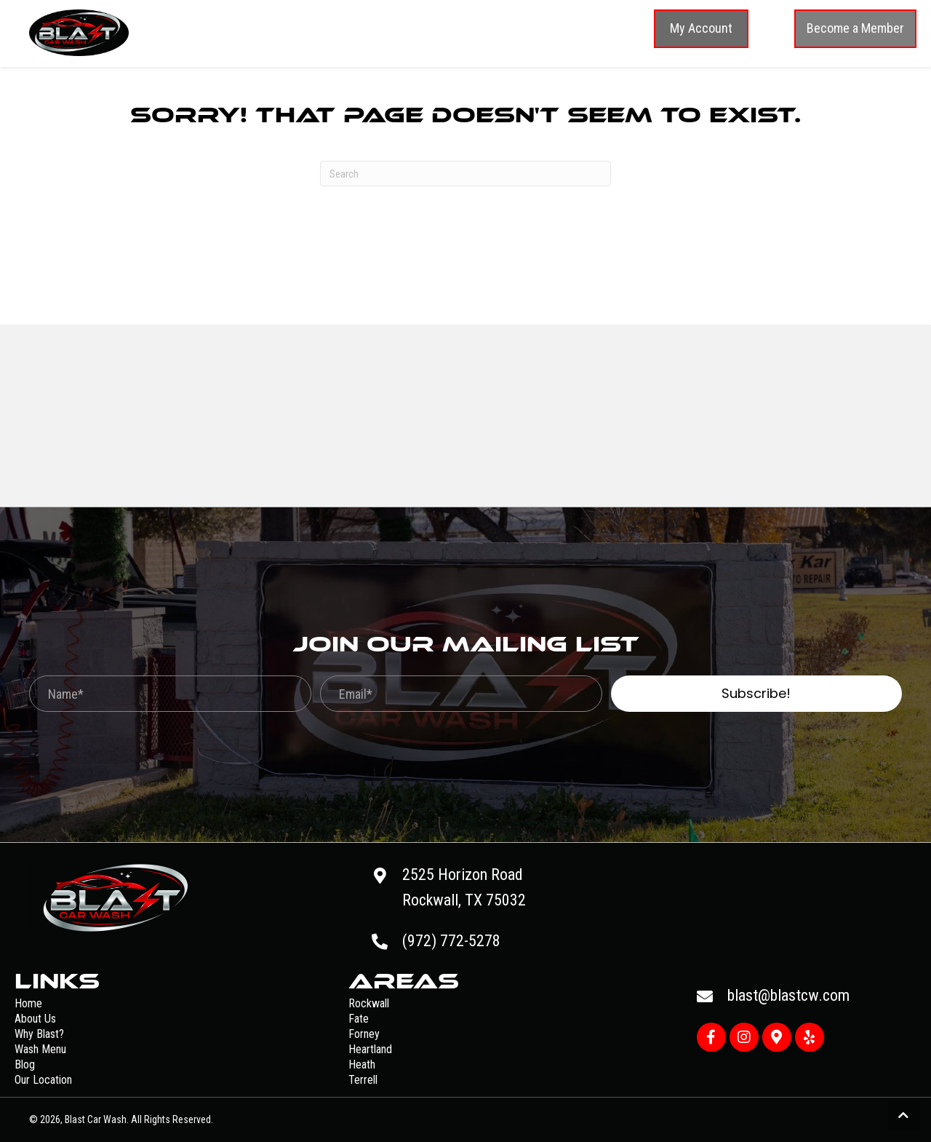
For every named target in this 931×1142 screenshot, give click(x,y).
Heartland (370, 1049)
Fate (358, 1019)
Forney (364, 1034)
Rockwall (368, 1003)
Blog (25, 1064)
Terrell (362, 1080)
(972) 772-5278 (451, 941)
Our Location (43, 1080)
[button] (701, 28)
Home (28, 1003)
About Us (35, 1019)
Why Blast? (39, 1034)
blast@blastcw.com (788, 995)
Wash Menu (40, 1049)
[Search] (465, 173)
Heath (361, 1064)
